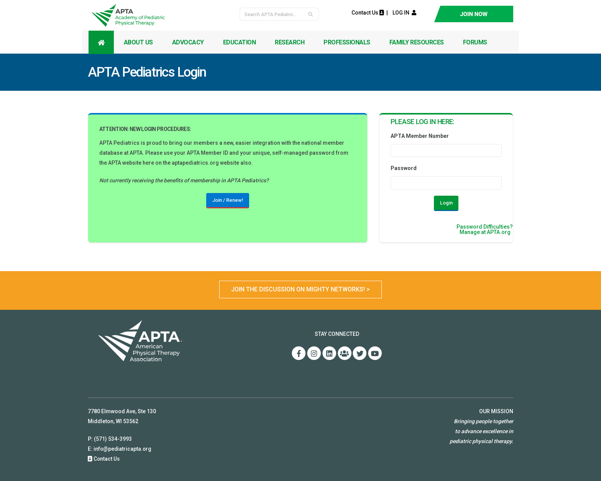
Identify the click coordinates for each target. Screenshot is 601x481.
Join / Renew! (227, 200)
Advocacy (188, 42)
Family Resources (416, 42)
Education (239, 42)
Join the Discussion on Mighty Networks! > (300, 289)
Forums (475, 42)
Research (289, 42)
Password (404, 168)
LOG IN (402, 13)
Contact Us (367, 13)
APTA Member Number (420, 136)
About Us (138, 42)
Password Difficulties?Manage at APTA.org (484, 229)
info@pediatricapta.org (123, 449)
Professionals (346, 42)
